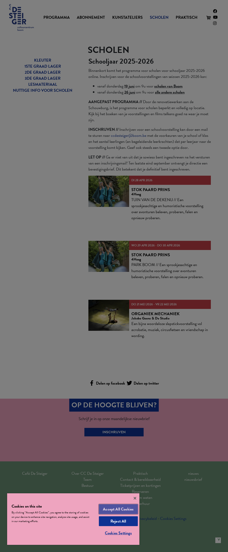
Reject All (118, 521)
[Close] (135, 498)
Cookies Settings (118, 533)
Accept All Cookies (118, 509)
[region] (73, 519)
